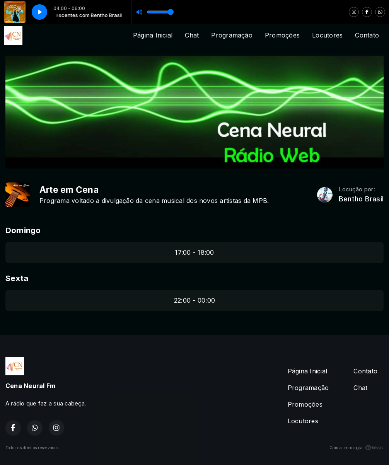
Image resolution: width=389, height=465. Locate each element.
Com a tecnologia (356, 447)
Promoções (282, 35)
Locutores (327, 35)
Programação (232, 35)
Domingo (23, 230)
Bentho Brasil (361, 199)
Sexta (16, 278)
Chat (192, 35)
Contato (367, 35)
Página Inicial (152, 35)
